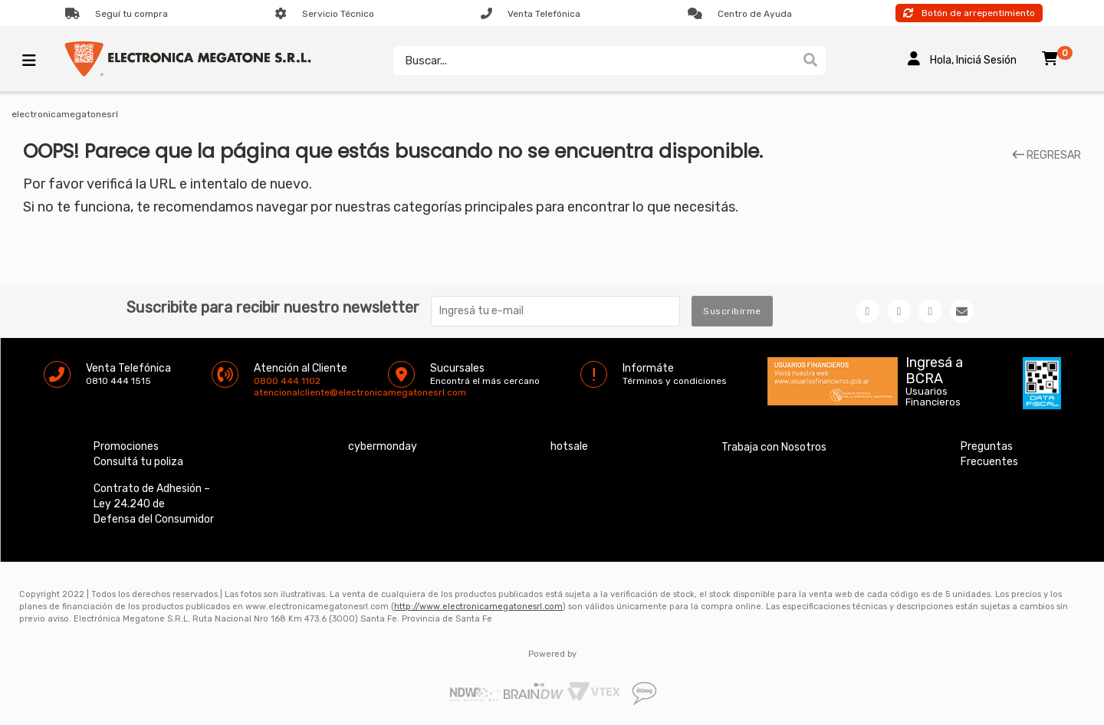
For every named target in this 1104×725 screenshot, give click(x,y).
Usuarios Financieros (933, 397)
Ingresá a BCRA (934, 368)
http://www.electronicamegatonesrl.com (478, 607)
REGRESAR (1046, 155)
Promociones (126, 446)
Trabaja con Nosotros (773, 447)
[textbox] (594, 60)
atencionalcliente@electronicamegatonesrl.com (267, 392)
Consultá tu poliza (138, 461)
